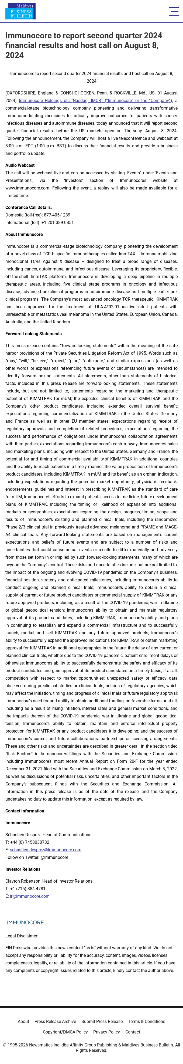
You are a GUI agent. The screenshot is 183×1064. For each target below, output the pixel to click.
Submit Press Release (102, 1021)
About (23, 1021)
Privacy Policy (106, 1032)
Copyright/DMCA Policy (65, 1032)
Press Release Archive (55, 1021)
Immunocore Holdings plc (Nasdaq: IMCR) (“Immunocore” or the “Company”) (95, 100)
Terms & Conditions (146, 1021)
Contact (132, 1032)
